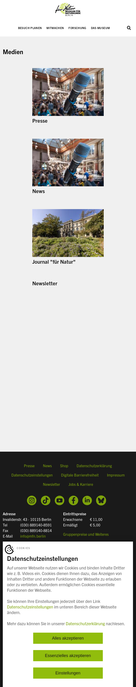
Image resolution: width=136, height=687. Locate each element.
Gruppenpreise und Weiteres (86, 534)
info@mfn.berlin (33, 536)
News (47, 465)
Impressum (116, 475)
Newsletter (51, 484)
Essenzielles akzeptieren (68, 655)
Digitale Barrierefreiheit (80, 475)
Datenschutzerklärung (94, 465)
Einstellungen (67, 673)
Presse (29, 465)
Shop (64, 465)
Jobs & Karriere (80, 484)
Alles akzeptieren (68, 638)
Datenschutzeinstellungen (32, 475)
